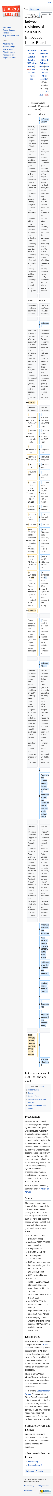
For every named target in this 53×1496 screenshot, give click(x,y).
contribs (31, 72)
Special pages (8, 49)
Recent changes (9, 30)
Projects (39, 1471)
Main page (7, 27)
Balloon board (34, 1465)
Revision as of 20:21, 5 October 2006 (31, 56)
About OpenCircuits (42, 1486)
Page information (9, 58)
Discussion (34, 9)
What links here (8, 44)
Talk (46, 95)
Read (23, 15)
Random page (8, 33)
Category (30, 1471)
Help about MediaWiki (11, 36)
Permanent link (8, 55)
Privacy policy (29, 1486)
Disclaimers (28, 1490)
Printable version (9, 52)
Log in (49, 3)
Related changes (9, 47)
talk (33, 69)
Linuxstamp (33, 1462)
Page (26, 9)
